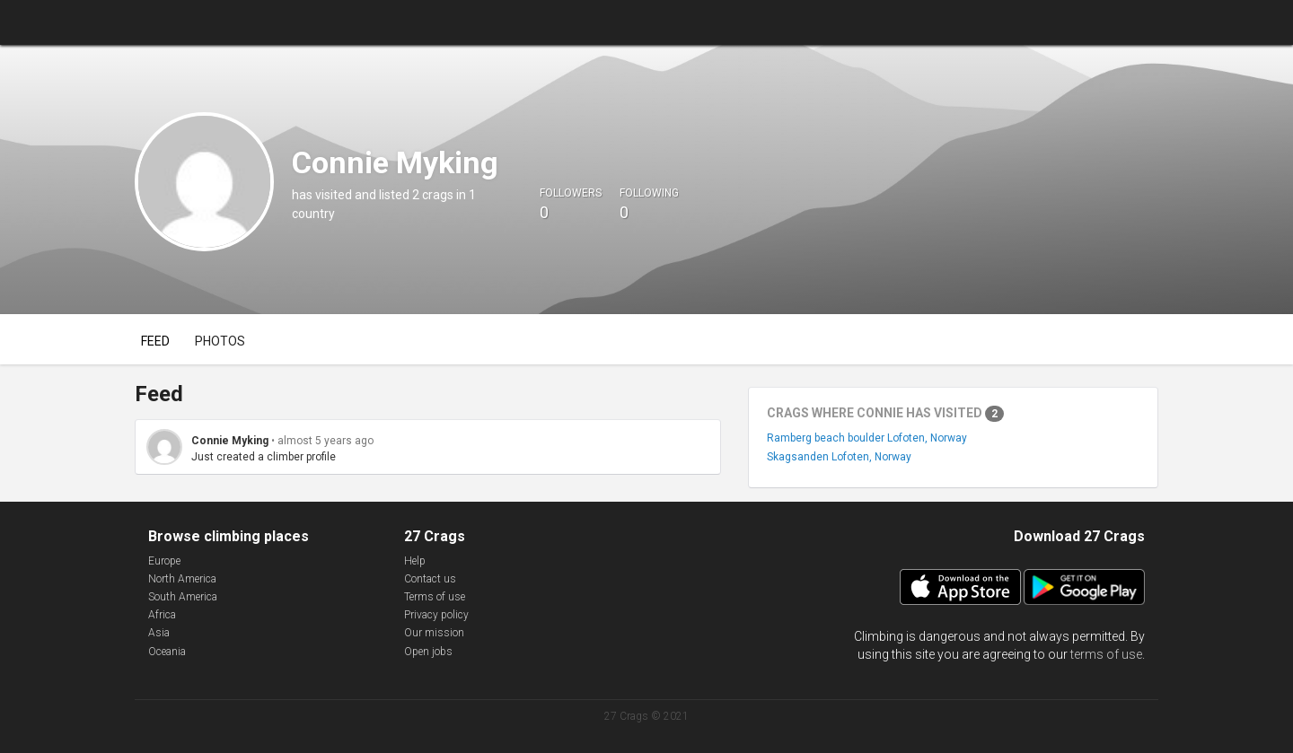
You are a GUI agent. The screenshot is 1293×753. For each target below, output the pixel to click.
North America (182, 579)
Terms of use (434, 597)
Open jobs (428, 651)
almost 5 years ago (325, 440)
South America (182, 597)
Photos (220, 341)
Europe (164, 561)
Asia (159, 632)
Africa (162, 615)
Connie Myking (229, 440)
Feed (155, 341)
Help (415, 561)
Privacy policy (436, 615)
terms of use (1106, 654)
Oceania (167, 651)
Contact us (430, 579)
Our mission (434, 632)
